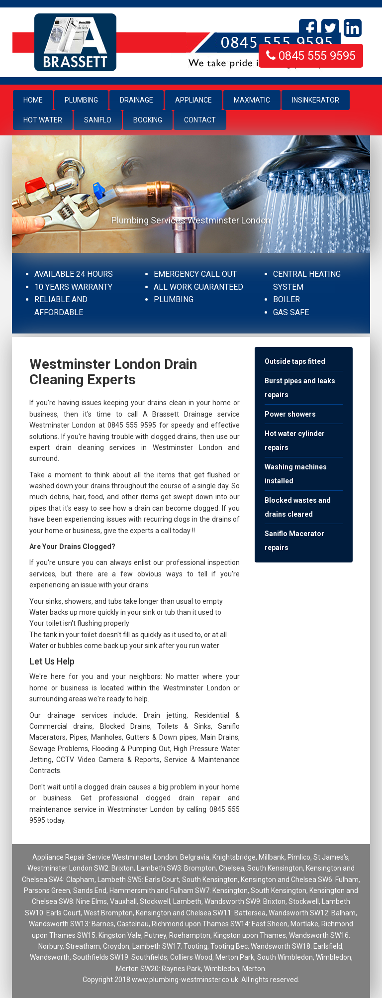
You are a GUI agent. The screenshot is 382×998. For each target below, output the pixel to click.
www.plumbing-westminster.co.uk (185, 980)
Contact (200, 120)
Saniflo (97, 120)
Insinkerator (315, 100)
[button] (39, 194)
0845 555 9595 (311, 56)
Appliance (193, 100)
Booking (147, 120)
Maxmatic (252, 100)
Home (38, 99)
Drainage (136, 100)
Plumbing (81, 100)
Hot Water (42, 120)
